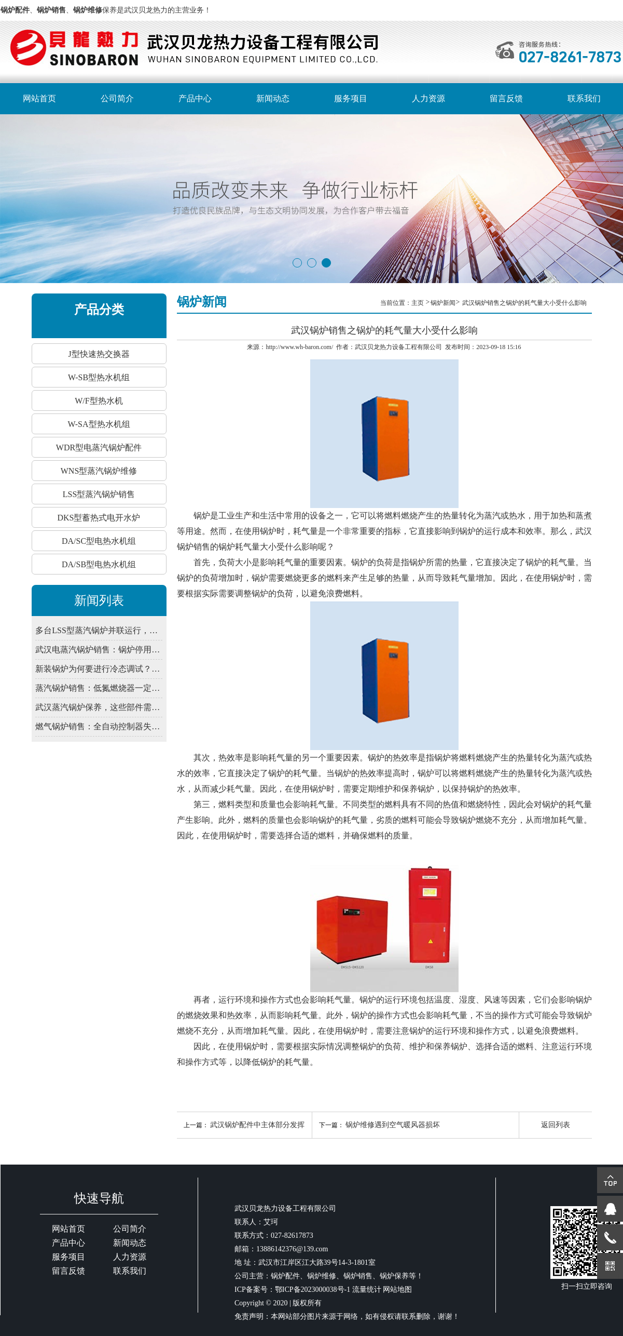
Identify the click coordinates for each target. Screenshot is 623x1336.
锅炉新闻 (443, 302)
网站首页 (39, 98)
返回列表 (555, 1125)
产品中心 (195, 98)
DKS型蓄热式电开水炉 (98, 517)
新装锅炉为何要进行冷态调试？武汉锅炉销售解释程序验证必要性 (98, 668)
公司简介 (117, 98)
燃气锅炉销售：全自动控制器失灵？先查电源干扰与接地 (98, 726)
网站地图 (397, 1289)
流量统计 (366, 1289)
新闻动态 (272, 98)
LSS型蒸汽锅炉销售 (99, 494)
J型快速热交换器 (98, 354)
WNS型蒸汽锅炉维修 (99, 470)
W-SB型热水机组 (99, 377)
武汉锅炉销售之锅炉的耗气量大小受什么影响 (524, 302)
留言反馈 (506, 98)
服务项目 (350, 98)
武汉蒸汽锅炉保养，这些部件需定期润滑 (98, 707)
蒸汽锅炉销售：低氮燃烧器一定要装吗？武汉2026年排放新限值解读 (98, 688)
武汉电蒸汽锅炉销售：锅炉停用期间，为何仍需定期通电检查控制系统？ (98, 649)
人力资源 (428, 98)
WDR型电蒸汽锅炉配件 (99, 447)
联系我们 (584, 98)
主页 (418, 302)
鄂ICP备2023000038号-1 (312, 1289)
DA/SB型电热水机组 (99, 564)
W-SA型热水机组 (99, 424)
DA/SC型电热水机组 (99, 541)
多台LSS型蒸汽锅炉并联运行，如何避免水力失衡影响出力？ (98, 630)
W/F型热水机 (98, 400)
